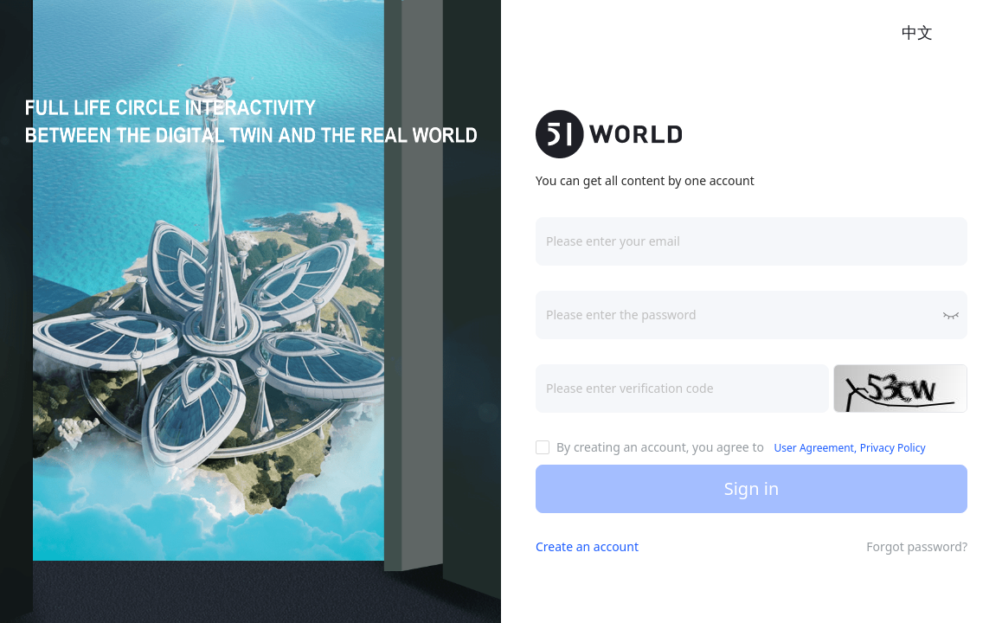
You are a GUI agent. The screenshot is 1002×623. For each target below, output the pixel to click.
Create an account (587, 546)
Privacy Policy (893, 447)
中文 (917, 32)
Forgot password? (916, 546)
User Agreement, (815, 447)
